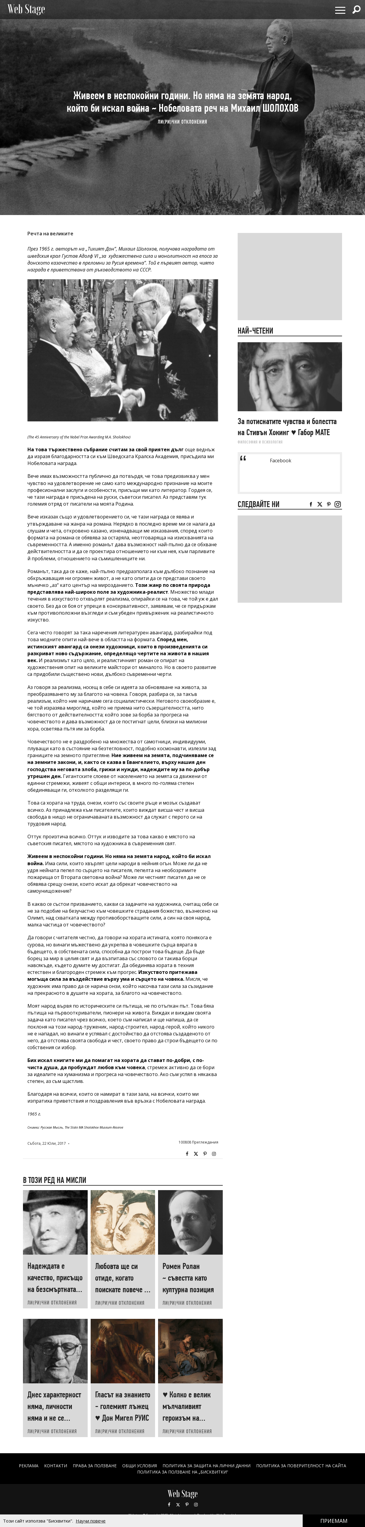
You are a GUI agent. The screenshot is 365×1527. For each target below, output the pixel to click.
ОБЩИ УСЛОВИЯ (139, 1465)
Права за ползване (94, 1465)
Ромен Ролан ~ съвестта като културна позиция (188, 1277)
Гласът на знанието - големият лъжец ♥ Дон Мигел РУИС (122, 1406)
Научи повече (91, 1521)
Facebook (186, 1154)
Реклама (28, 1465)
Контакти (55, 1465)
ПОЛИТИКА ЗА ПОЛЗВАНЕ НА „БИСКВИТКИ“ (182, 1472)
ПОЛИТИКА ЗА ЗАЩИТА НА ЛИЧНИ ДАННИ (207, 1465)
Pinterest (186, 1504)
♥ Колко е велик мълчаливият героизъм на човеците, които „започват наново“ (189, 1418)
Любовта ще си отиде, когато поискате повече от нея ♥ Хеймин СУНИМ (122, 1289)
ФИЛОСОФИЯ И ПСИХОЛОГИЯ (260, 442)
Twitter (195, 1154)
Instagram (213, 1154)
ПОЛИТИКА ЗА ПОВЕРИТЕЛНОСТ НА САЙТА (301, 1465)
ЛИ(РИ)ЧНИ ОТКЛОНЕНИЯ (182, 122)
